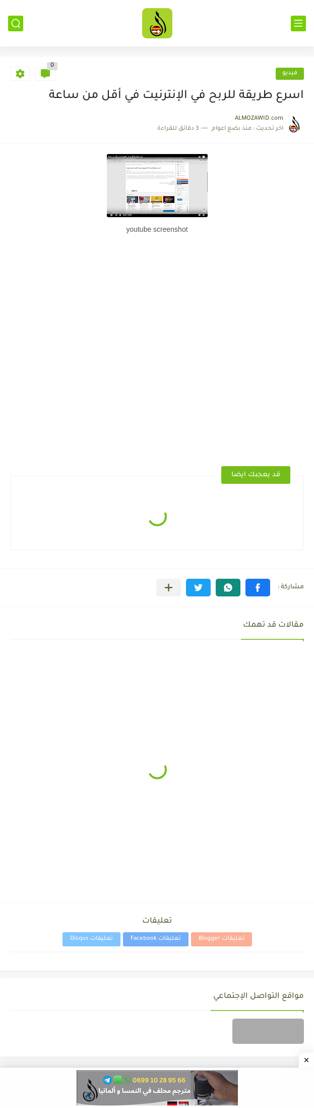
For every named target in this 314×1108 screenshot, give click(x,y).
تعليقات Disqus (91, 939)
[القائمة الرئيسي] (298, 23)
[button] (257, 587)
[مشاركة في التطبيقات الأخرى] (168, 587)
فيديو (289, 73)
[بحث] (15, 23)
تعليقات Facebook (156, 939)
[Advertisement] (223, 276)
